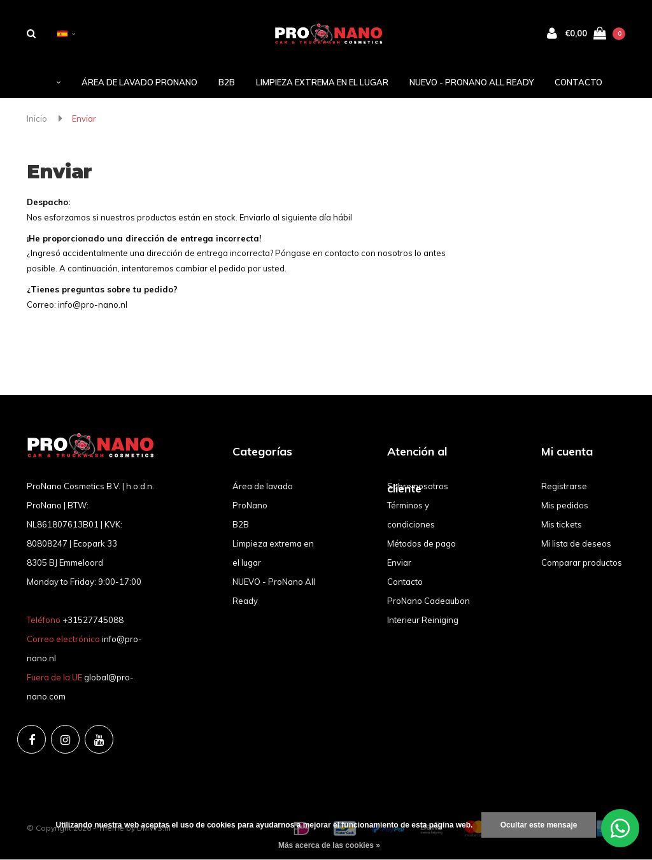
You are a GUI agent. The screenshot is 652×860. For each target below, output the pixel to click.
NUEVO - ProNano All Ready (471, 82)
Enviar (84, 118)
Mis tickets (561, 524)
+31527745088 (93, 620)
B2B (226, 82)
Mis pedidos (564, 505)
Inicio (37, 118)
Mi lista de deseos (576, 543)
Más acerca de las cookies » (329, 845)
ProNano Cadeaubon (428, 601)
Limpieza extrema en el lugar (322, 82)
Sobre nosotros (417, 486)
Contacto (578, 82)
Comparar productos (581, 562)
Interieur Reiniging (422, 620)
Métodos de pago (421, 543)
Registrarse (564, 486)
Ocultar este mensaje (539, 825)
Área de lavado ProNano (139, 82)
